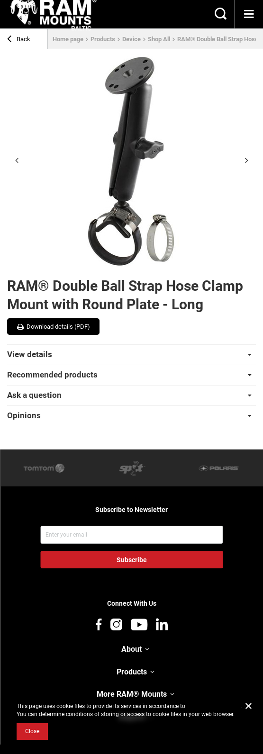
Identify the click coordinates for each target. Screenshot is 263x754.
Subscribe (132, 560)
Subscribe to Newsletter (131, 509)
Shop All (159, 39)
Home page (68, 39)
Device (131, 39)
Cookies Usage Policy (214, 706)
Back (18, 40)
